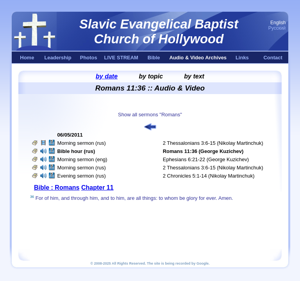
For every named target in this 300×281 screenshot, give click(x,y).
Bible (154, 57)
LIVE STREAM (121, 57)
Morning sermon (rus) (81, 143)
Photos (88, 57)
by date (107, 76)
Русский (277, 28)
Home (27, 57)
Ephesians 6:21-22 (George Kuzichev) (206, 159)
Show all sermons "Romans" (150, 114)
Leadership (57, 57)
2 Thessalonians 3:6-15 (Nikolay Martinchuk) (213, 143)
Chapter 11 (97, 187)
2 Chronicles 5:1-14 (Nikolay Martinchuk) (209, 176)
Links (242, 57)
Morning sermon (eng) (82, 159)
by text (194, 76)
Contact (272, 57)
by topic (151, 76)
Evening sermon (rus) (81, 176)
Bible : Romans (56, 187)
